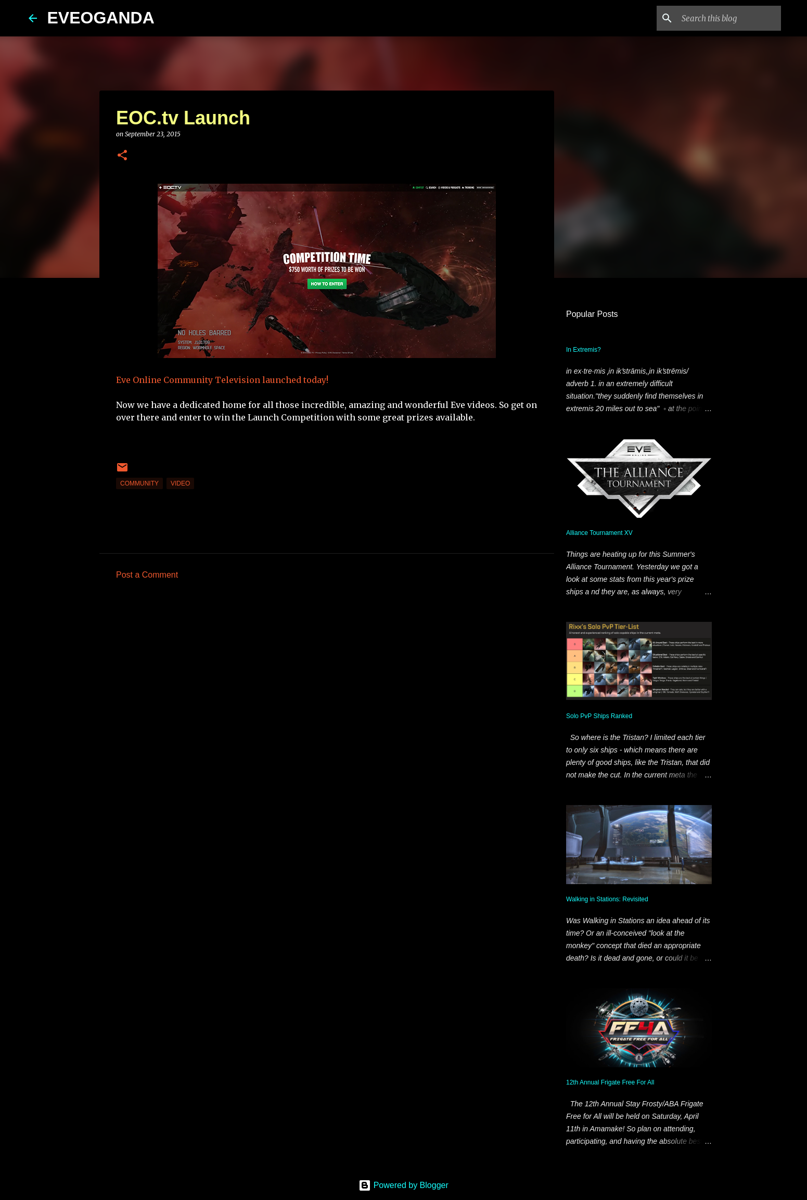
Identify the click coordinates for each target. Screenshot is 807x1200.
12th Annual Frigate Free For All (610, 1082)
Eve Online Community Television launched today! (222, 380)
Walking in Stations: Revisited (607, 899)
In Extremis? (583, 349)
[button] (122, 156)
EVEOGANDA (101, 17)
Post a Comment (147, 574)
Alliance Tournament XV (599, 533)
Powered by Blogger (403, 1185)
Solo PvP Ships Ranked (599, 716)
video (180, 483)
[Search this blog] (726, 18)
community (139, 483)
